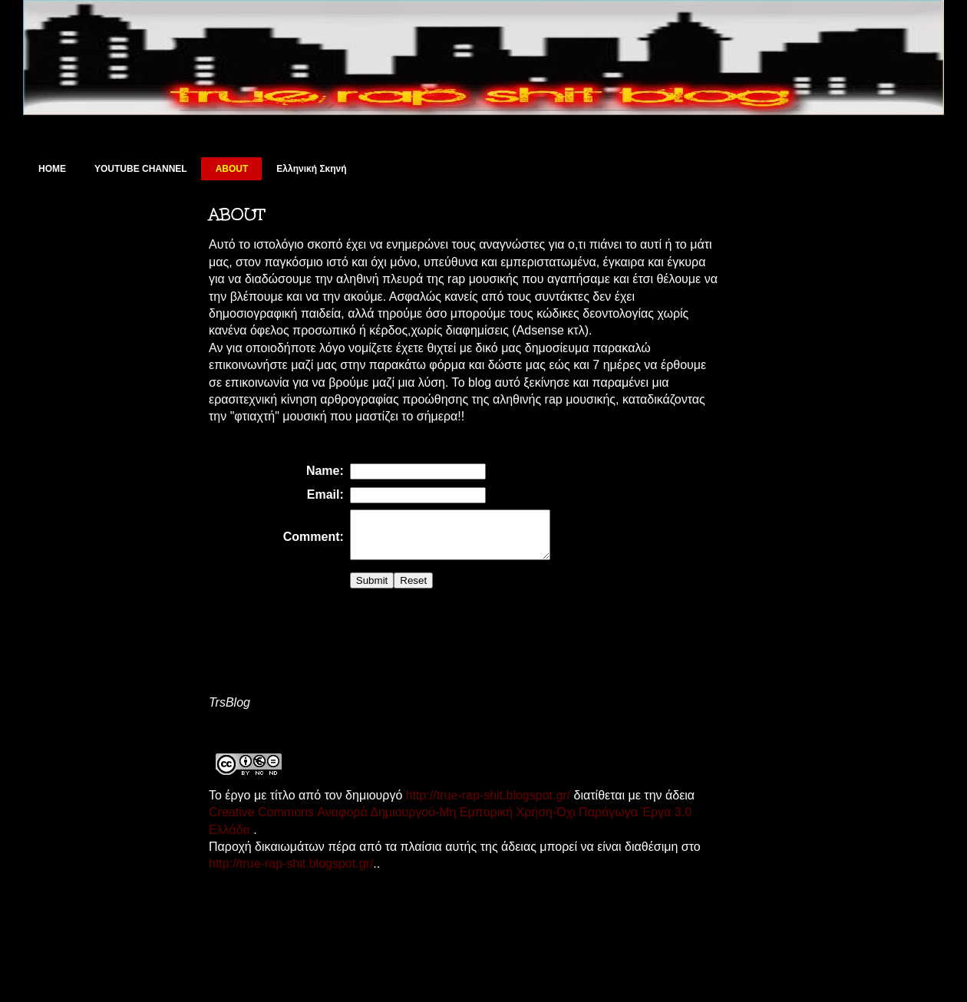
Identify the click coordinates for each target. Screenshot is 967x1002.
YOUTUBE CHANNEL (140, 168)
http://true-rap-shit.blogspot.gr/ (486, 804)
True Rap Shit (111, 57)
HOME (52, 168)
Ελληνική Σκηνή (311, 168)
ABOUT (232, 168)
